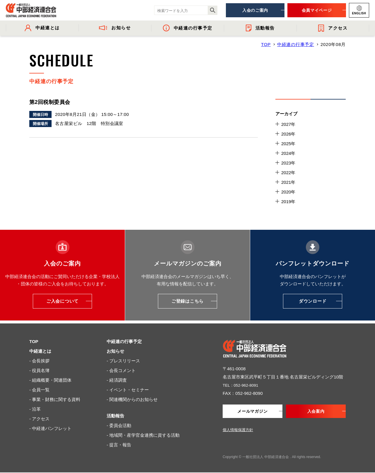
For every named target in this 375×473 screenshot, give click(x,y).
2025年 (288, 143)
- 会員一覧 (39, 389)
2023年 (288, 162)
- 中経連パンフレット (50, 428)
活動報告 (115, 415)
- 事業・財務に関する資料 (54, 399)
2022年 (288, 172)
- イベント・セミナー (128, 389)
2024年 (288, 153)
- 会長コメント (121, 370)
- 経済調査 (117, 380)
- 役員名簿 (39, 370)
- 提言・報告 (119, 444)
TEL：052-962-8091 (242, 385)
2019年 (288, 201)
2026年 (288, 133)
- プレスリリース (123, 360)
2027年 (288, 124)
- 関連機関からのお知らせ (132, 399)
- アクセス (39, 418)
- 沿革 (35, 409)
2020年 (288, 191)
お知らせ (115, 351)
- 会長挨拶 (39, 360)
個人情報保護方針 (238, 430)
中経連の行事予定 (295, 44)
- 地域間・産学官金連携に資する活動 (143, 435)
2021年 (288, 182)
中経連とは (40, 351)
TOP (266, 44)
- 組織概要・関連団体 (50, 380)
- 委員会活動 (119, 425)
